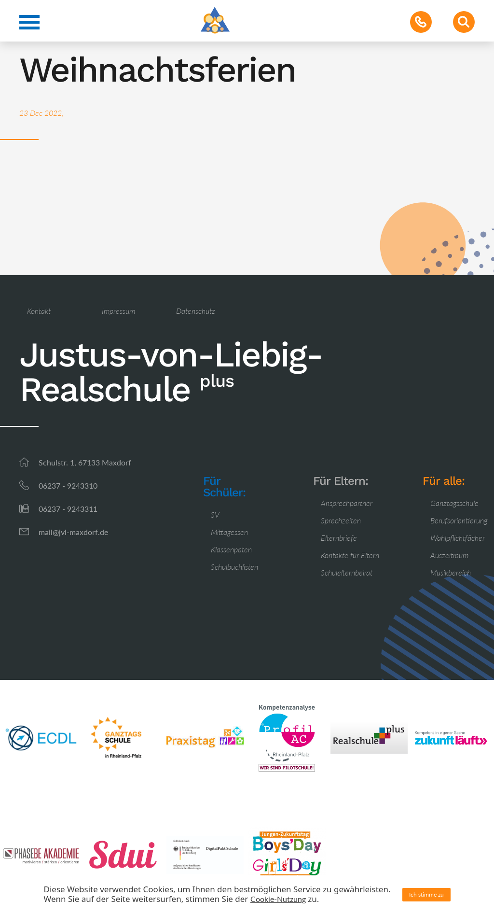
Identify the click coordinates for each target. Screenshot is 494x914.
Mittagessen (229, 531)
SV (215, 514)
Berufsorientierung (458, 520)
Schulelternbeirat (346, 572)
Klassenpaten (231, 549)
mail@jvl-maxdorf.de (73, 531)
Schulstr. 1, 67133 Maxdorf (85, 462)
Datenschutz (195, 310)
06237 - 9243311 (68, 508)
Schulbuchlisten (234, 566)
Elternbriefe (339, 537)
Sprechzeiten (341, 520)
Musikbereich (450, 572)
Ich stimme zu (426, 894)
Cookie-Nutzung (278, 898)
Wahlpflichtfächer (457, 537)
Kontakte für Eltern (350, 555)
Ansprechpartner (346, 502)
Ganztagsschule (454, 502)
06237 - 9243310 (68, 485)
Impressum (118, 310)
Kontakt (39, 310)
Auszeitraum (449, 555)
